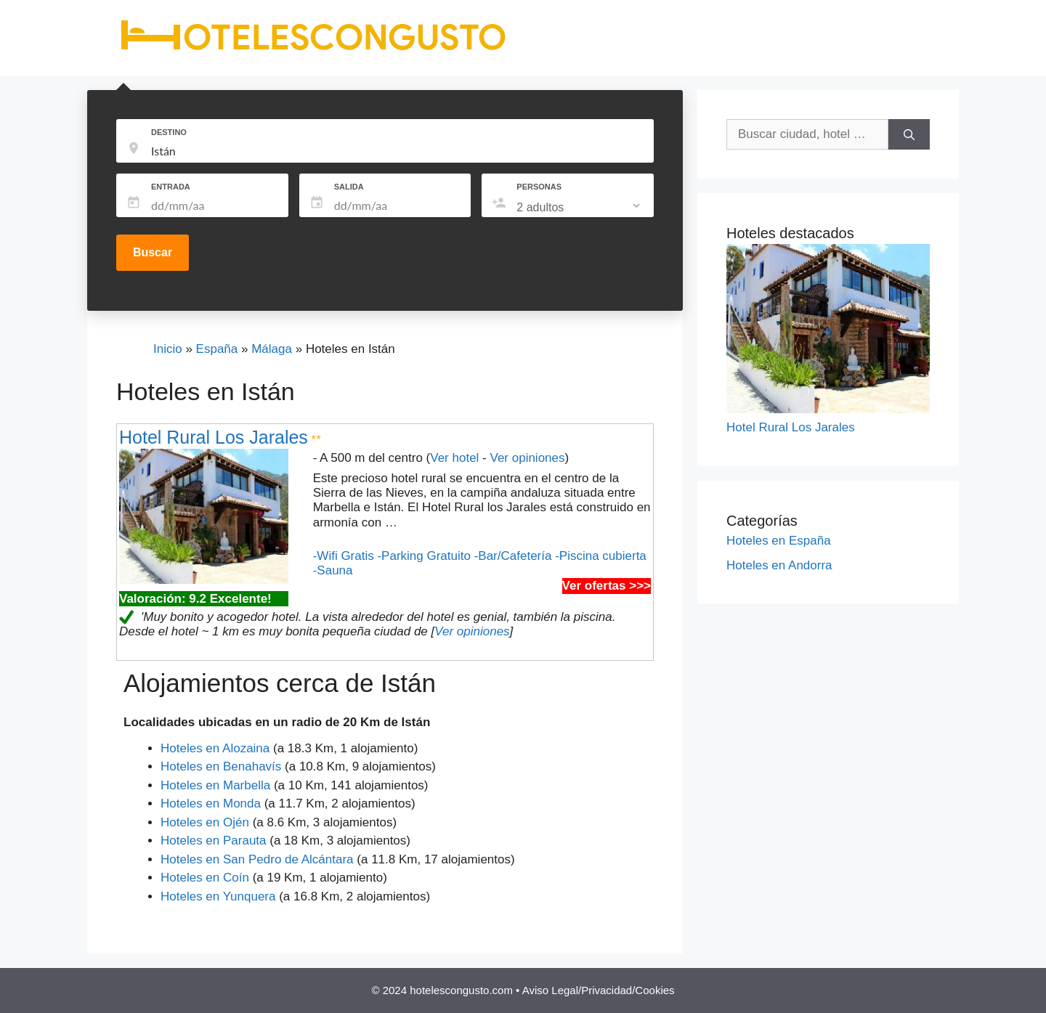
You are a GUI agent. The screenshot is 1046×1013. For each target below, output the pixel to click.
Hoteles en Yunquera (218, 896)
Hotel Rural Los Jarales (213, 437)
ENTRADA (170, 186)
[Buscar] (909, 134)
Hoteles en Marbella (215, 785)
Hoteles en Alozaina (215, 748)
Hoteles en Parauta (214, 840)
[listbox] (579, 207)
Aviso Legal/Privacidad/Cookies (598, 990)
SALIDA (349, 186)
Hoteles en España (778, 541)
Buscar (152, 252)
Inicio (167, 349)
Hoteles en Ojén (205, 822)
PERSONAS (538, 186)
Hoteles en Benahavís (221, 766)
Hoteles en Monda (211, 803)
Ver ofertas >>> (606, 586)
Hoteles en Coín (205, 877)
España (217, 349)
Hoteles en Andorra (779, 565)
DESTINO (169, 132)
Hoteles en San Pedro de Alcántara (257, 859)
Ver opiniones (527, 458)
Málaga (271, 349)
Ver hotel (454, 458)
